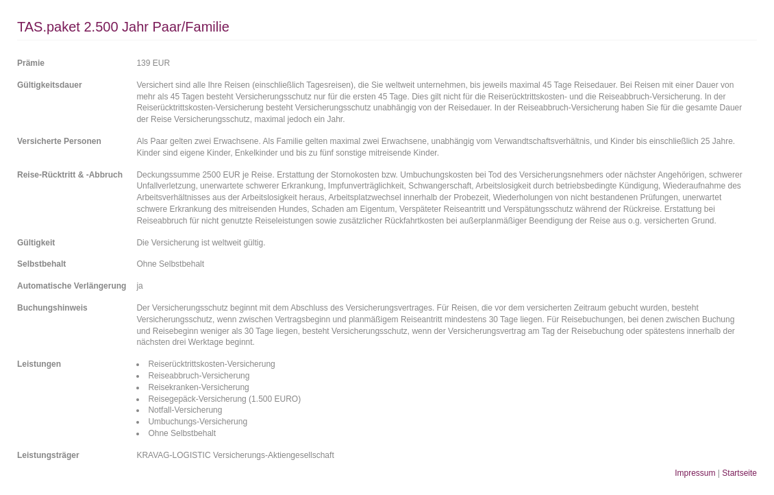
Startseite (739, 473)
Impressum (695, 473)
